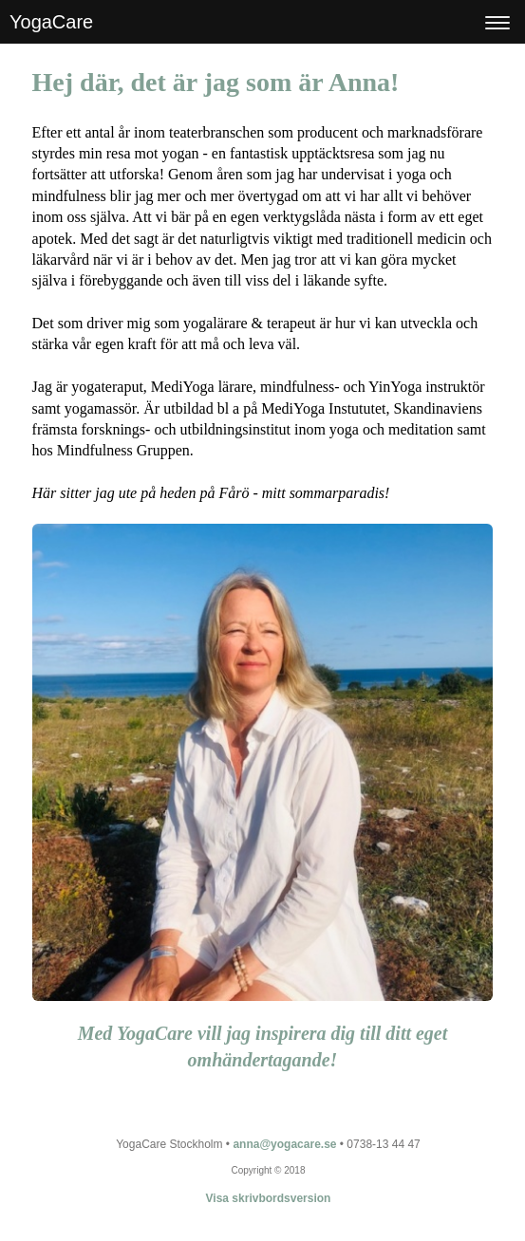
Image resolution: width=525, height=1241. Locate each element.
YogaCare (51, 21)
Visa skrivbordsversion (268, 1198)
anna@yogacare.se (284, 1144)
